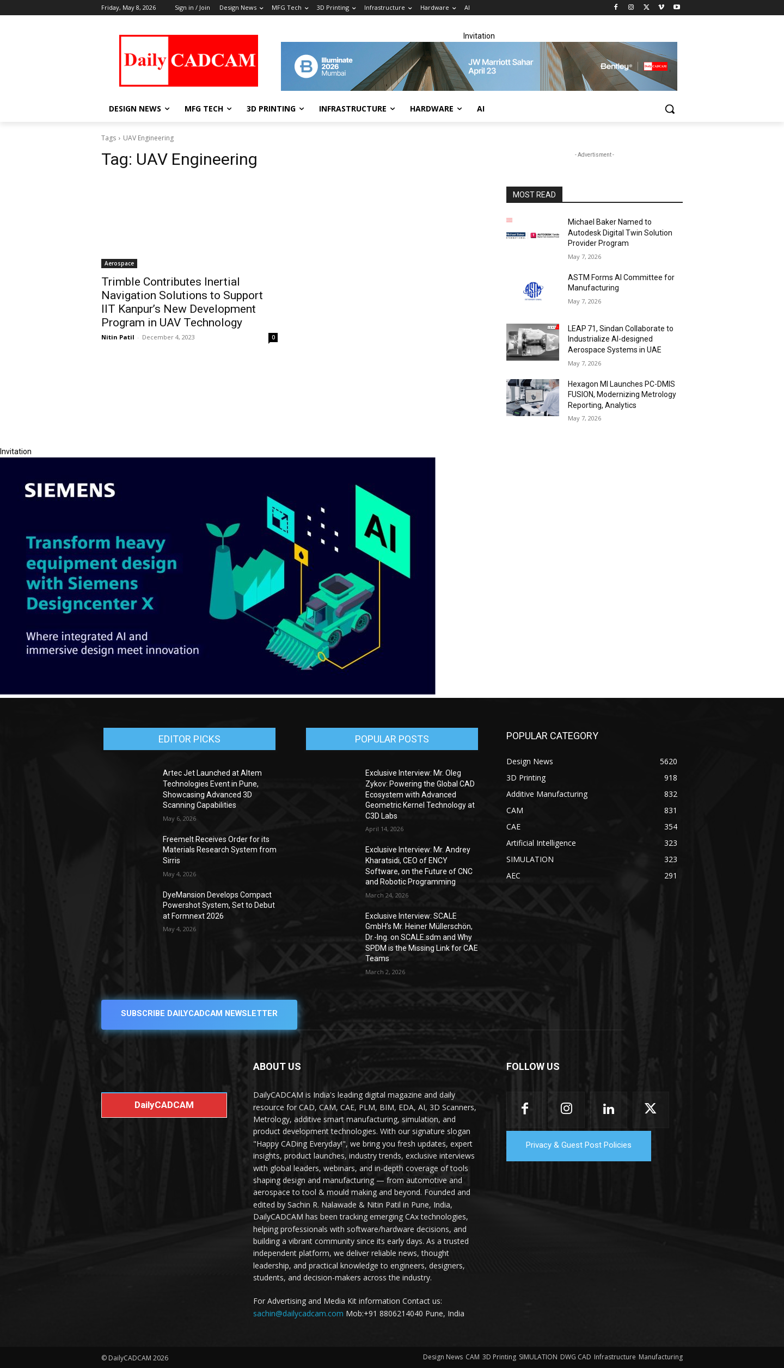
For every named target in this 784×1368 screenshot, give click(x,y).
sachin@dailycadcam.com (298, 1313)
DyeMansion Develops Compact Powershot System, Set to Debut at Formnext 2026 (219, 905)
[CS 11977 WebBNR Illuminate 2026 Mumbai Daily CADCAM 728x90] (479, 66)
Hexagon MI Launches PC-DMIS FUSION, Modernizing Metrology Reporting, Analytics (622, 395)
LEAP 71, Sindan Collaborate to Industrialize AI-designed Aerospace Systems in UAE (620, 339)
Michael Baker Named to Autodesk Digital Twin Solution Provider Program (620, 232)
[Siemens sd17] (218, 692)
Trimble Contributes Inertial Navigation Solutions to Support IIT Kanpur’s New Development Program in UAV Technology (182, 302)
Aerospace (119, 263)
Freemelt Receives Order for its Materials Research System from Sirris (220, 850)
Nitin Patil (117, 337)
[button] (670, 109)
